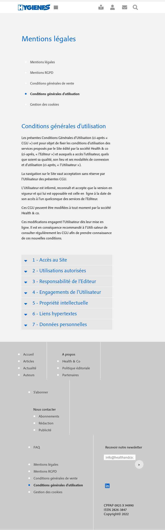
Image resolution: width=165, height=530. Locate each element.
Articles (28, 361)
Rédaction (46, 423)
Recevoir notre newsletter (123, 447)
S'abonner (103, 7)
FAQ (37, 447)
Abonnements (49, 416)
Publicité (45, 430)
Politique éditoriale (76, 368)
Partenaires (70, 375)
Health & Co (71, 361)
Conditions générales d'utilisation (54, 94)
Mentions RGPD (41, 72)
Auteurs (28, 375)
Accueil (28, 354)
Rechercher (138, 7)
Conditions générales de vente (52, 83)
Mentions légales (42, 62)
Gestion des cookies (44, 104)
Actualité (29, 368)
